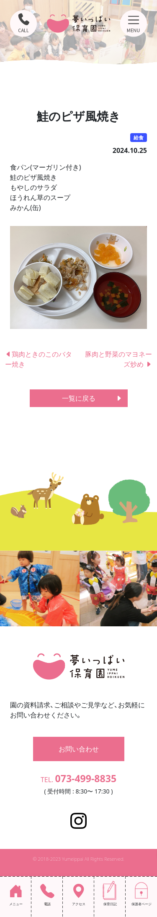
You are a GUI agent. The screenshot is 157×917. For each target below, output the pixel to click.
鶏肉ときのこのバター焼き (38, 359)
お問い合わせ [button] (79, 749)
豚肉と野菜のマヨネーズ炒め (118, 359)
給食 (139, 137)
